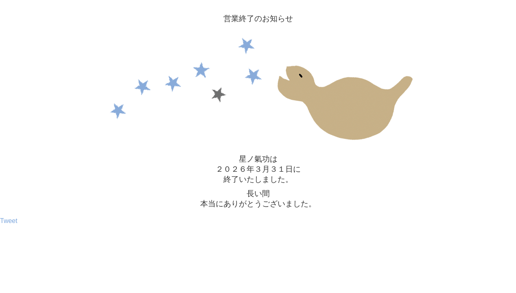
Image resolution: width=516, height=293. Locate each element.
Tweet (8, 220)
